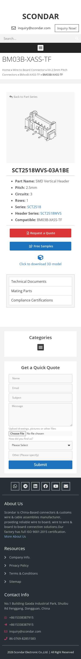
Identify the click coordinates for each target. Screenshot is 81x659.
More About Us (15, 536)
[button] (40, 48)
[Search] (77, 38)
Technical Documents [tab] (28, 281)
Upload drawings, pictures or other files (32, 428)
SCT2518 (34, 207)
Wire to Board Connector (29, 70)
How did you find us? (21, 438)
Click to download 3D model (40, 264)
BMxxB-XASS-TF (30, 74)
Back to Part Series (25, 97)
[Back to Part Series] (11, 96)
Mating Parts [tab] (21, 291)
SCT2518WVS (51, 213)
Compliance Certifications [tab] (32, 300)
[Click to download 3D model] (40, 257)
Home (6, 70)
